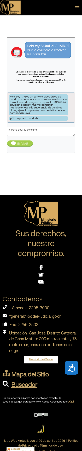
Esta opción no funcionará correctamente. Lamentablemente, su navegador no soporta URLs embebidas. (41, 104)
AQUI (71, 401)
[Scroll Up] (74, 438)
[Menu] (77, 8)
